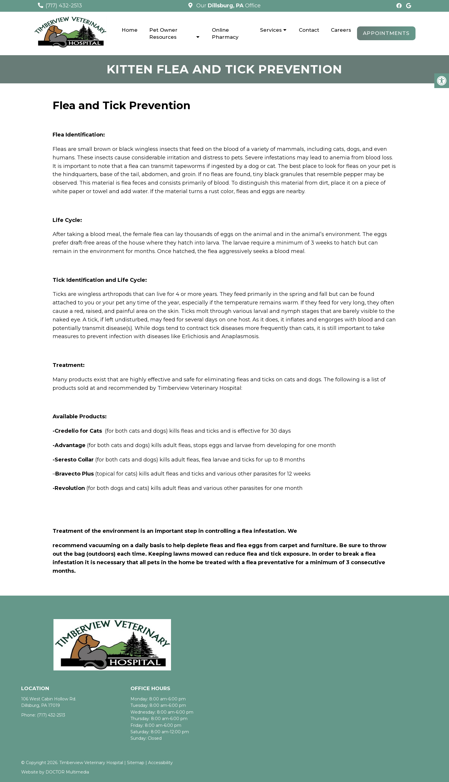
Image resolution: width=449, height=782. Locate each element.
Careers (341, 30)
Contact (309, 30)
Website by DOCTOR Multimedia (55, 772)
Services (271, 30)
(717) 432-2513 (64, 5)
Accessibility (160, 762)
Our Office (228, 5)
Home (130, 30)
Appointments (386, 33)
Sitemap (135, 762)
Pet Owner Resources (163, 33)
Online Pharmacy (225, 33)
